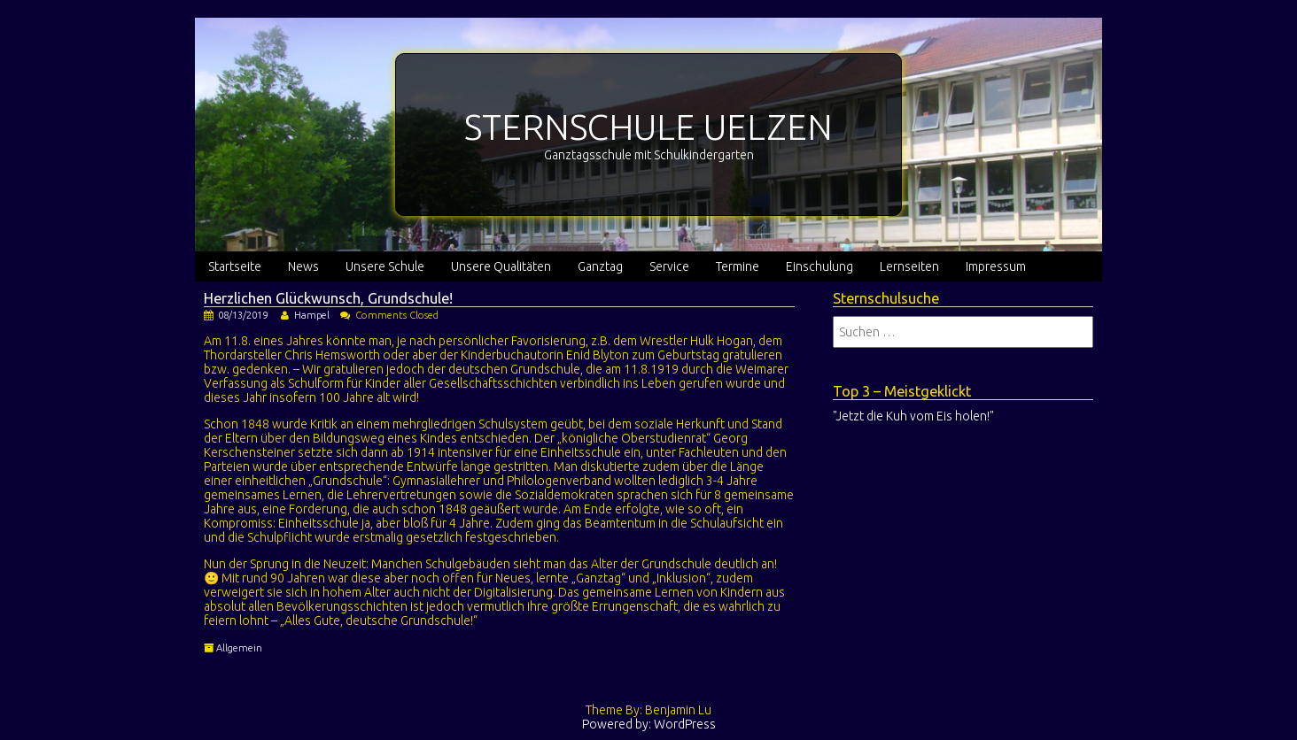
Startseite (234, 266)
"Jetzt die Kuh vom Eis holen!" (913, 416)
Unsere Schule (385, 266)
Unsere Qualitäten (501, 266)
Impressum (996, 266)
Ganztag (600, 266)
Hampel (312, 315)
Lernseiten (909, 266)
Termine (737, 266)
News (303, 266)
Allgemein (239, 648)
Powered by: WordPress (649, 724)
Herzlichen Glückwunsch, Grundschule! (328, 298)
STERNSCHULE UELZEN (648, 127)
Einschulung (819, 266)
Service (669, 266)
